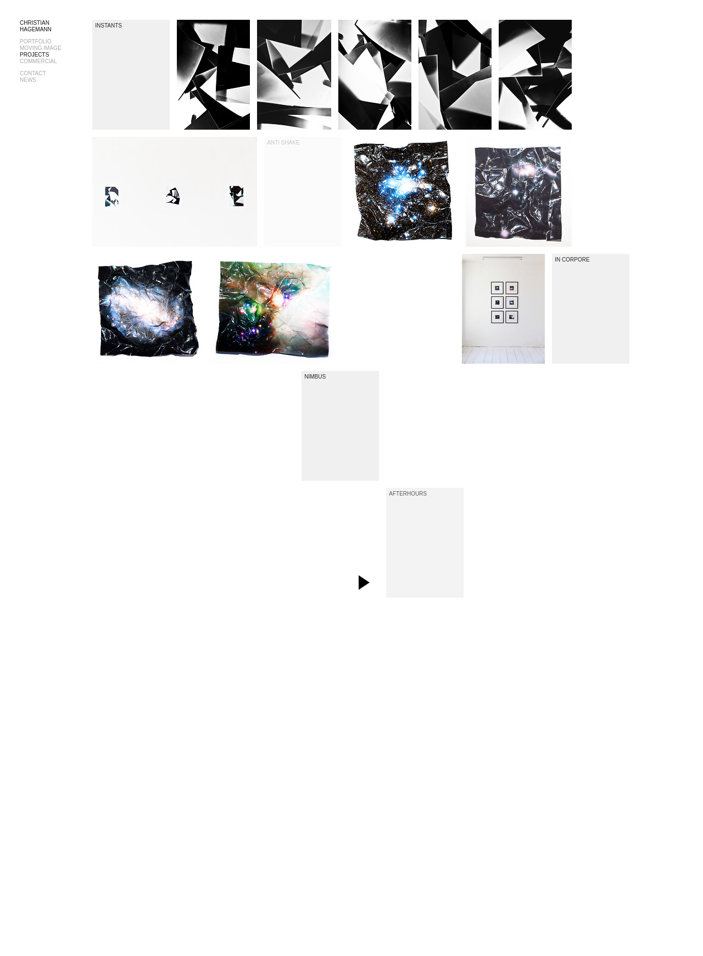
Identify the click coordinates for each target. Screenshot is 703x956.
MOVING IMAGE (41, 48)
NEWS (28, 80)
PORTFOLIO (36, 41)
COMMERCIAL (38, 61)
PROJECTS (34, 55)
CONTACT (33, 73)
